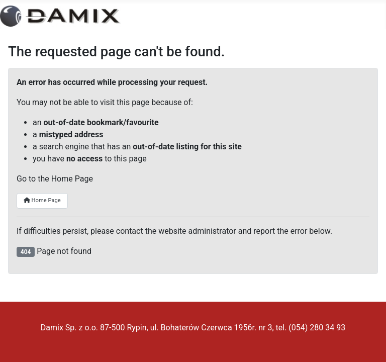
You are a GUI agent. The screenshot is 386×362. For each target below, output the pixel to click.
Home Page (42, 200)
